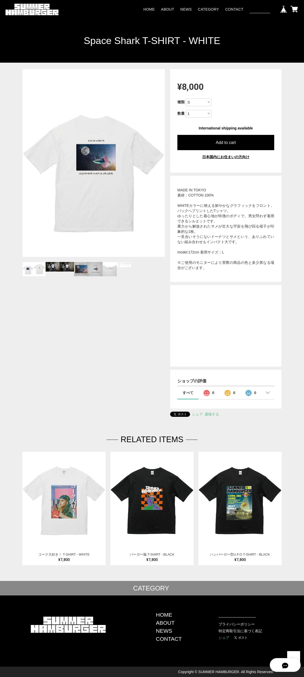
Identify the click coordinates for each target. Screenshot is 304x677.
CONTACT (234, 9)
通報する (212, 414)
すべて (188, 393)
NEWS (186, 9)
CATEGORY (208, 9)
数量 (181, 113)
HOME (149, 9)
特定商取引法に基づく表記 (240, 631)
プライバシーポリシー (237, 624)
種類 (181, 102)
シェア (197, 414)
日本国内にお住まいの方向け (225, 157)
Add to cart (226, 142)
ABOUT (167, 9)
